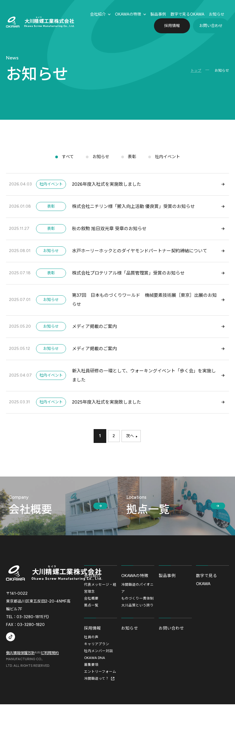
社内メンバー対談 (98, 691)
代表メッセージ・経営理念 (100, 624)
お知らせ (216, 14)
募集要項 (91, 706)
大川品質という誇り (137, 642)
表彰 (132, 159)
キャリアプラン (96, 684)
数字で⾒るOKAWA (187, 14)
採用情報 (172, 25)
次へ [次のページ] (131, 471)
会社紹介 (98, 14)
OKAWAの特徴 (128, 14)
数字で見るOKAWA (207, 616)
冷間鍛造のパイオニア (137, 624)
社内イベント (168, 159)
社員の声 (91, 677)
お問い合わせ (211, 25)
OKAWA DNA (95, 698)
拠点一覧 (91, 642)
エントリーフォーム (100, 713)
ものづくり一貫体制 (137, 635)
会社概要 (91, 635)
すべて (65, 159)
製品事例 (158, 14)
